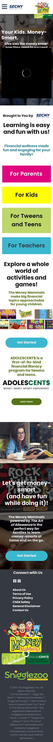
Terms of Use (22, 594)
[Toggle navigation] (4, 7)
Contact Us (20, 610)
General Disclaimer (26, 606)
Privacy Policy (23, 598)
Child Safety (21, 602)
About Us (19, 590)
